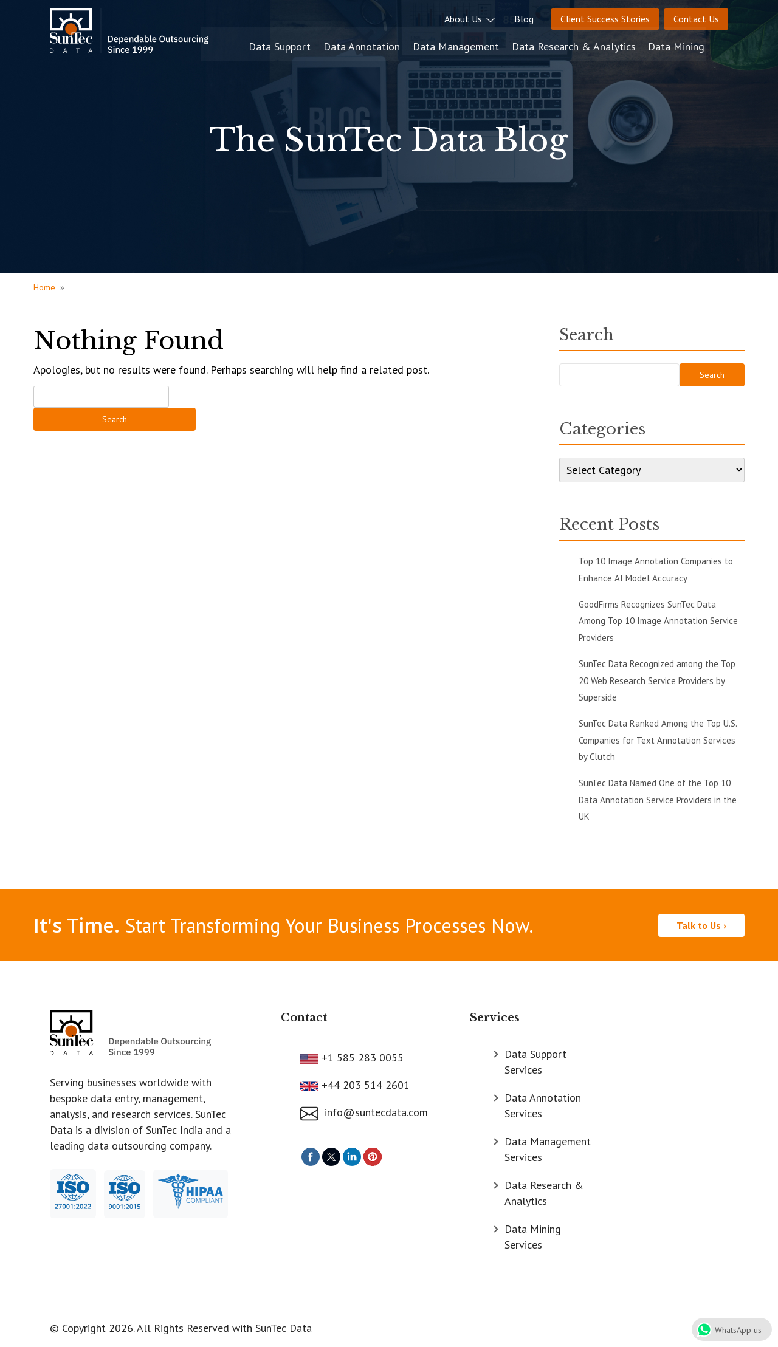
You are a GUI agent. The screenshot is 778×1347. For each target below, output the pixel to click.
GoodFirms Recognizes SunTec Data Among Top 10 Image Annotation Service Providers (658, 620)
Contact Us (696, 19)
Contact (304, 1017)
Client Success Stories (605, 19)
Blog (524, 19)
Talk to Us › (701, 925)
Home (44, 287)
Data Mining (700, 44)
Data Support (308, 44)
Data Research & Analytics (598, 44)
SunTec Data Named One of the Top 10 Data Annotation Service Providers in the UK (658, 799)
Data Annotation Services (542, 1104)
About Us (470, 19)
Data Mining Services (532, 1235)
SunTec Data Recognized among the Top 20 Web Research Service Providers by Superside (657, 680)
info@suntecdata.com (364, 1112)
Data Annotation (388, 44)
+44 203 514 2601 (364, 1084)
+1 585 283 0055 (361, 1056)
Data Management (481, 44)
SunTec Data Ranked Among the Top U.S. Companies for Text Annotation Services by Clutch (658, 740)
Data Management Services (547, 1148)
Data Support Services (535, 1060)
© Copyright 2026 (91, 1327)
